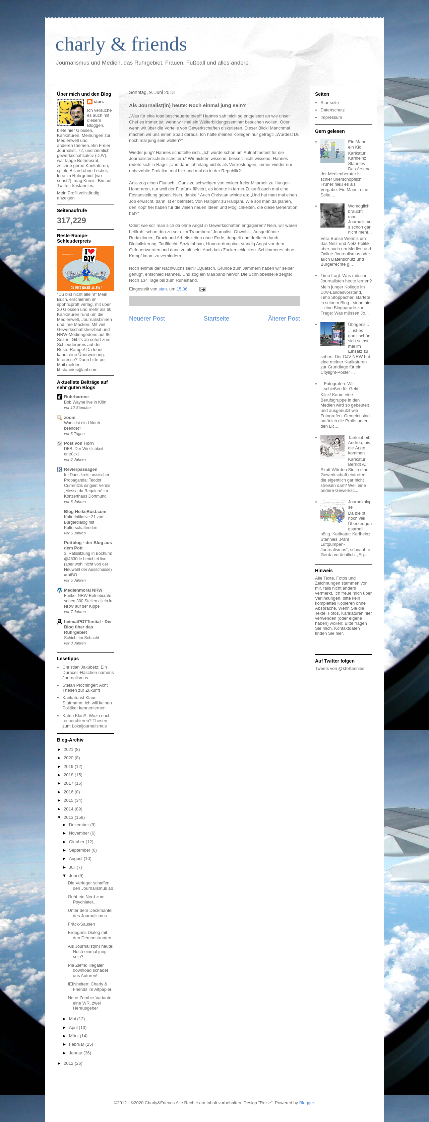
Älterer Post (284, 318)
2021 (69, 749)
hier (339, 633)
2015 (69, 800)
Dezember (79, 824)
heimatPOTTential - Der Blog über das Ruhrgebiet (88, 627)
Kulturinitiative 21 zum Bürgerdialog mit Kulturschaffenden (84, 522)
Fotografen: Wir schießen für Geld (341, 386)
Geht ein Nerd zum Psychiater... (86, 899)
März (74, 1035)
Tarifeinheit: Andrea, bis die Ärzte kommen (359, 445)
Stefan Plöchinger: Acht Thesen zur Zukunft (85, 688)
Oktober (77, 841)
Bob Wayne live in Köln (85, 402)
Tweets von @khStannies (339, 668)
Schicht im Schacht (81, 637)
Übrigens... (358, 324)
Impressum (331, 117)
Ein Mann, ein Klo (358, 144)
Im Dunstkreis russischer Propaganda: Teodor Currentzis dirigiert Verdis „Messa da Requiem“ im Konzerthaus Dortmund (87, 485)
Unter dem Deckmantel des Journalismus (90, 913)
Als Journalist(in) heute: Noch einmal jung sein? (90, 951)
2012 (69, 1063)
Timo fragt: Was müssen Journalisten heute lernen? (346, 278)
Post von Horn (79, 443)
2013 (69, 817)
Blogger (306, 1102)
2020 (69, 757)
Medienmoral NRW (83, 590)
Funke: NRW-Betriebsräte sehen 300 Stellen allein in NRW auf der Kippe (88, 601)
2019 (69, 766)
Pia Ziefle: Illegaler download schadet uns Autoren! (88, 970)
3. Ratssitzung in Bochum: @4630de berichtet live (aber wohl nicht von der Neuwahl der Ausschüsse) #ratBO (88, 564)
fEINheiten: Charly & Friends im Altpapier (89, 986)
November (79, 833)
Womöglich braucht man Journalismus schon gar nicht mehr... (360, 219)
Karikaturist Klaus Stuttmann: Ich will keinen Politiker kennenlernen (87, 702)
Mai (73, 1018)
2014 (69, 808)
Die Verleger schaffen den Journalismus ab (90, 885)
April (74, 1027)
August (76, 858)
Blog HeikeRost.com (85, 511)
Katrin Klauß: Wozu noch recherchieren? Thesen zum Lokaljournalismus (86, 720)
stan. (99, 101)
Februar (77, 1044)
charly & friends (121, 44)
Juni (73, 875)
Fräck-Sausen (81, 924)
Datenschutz (332, 109)
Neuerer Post (147, 318)
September (80, 850)
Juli (73, 867)
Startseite (217, 318)
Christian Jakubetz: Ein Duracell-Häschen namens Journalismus (88, 672)
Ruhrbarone (76, 396)
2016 (69, 791)
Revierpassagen (81, 469)
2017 (69, 783)
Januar (76, 1052)
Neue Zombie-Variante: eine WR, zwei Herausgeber (90, 1003)
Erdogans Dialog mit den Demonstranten (89, 935)
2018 (69, 774)
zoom (69, 417)
